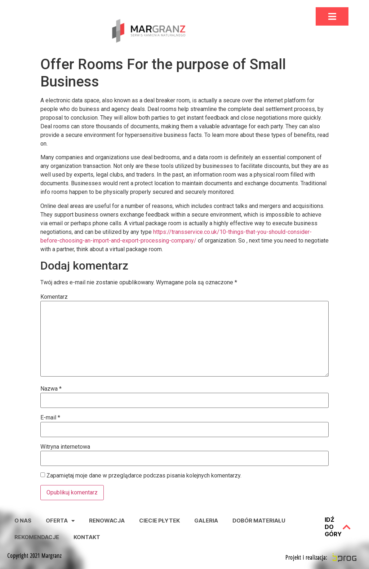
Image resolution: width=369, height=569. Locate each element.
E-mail (50, 418)
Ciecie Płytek (159, 520)
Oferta (60, 521)
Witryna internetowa (65, 447)
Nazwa (51, 389)
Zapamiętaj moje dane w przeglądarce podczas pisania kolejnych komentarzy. (143, 476)
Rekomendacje (36, 537)
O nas (22, 520)
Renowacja (107, 520)
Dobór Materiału (258, 520)
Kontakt (87, 537)
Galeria (206, 520)
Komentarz (54, 297)
